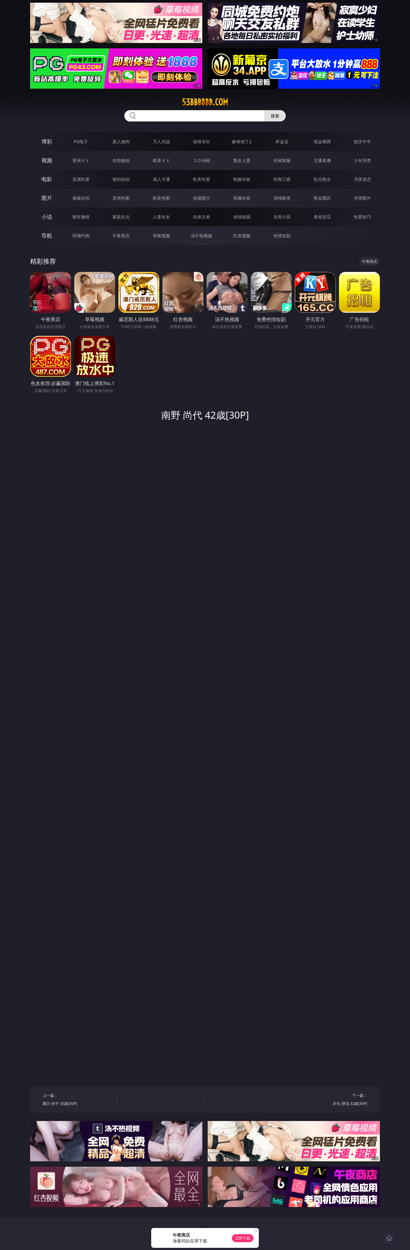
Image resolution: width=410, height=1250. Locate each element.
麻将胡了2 (242, 142)
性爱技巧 (362, 217)
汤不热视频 (201, 236)
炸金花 (281, 142)
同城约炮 (81, 236)
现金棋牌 (322, 142)
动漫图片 (201, 198)
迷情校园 (241, 217)
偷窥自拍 (81, 198)
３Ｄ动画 (201, 160)
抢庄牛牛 (362, 142)
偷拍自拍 (121, 179)
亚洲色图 (121, 198)
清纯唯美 (282, 198)
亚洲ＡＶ (81, 160)
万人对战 (161, 142)
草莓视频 (161, 236)
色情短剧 (282, 236)
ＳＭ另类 (362, 160)
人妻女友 (161, 217)
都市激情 (81, 217)
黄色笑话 (322, 217)
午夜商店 (121, 236)
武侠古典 (201, 217)
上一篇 (78, 1100)
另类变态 (362, 179)
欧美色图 (161, 198)
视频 (46, 160)
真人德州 (121, 142)
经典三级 (282, 179)
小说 (46, 216)
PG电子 (81, 142)
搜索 (275, 116)
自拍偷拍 (121, 160)
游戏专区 (201, 142)
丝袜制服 (282, 160)
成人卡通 (161, 179)
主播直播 (322, 160)
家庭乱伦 (121, 217)
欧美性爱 (201, 179)
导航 (46, 235)
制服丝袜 (241, 179)
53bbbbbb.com (205, 102)
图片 (46, 198)
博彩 (46, 141)
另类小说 (282, 217)
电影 (46, 179)
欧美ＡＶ (161, 160)
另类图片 (362, 198)
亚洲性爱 (81, 179)
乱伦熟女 (322, 179)
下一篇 (331, 1100)
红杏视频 (241, 236)
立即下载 (242, 1238)
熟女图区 (322, 198)
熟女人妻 (241, 160)
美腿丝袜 (241, 198)
